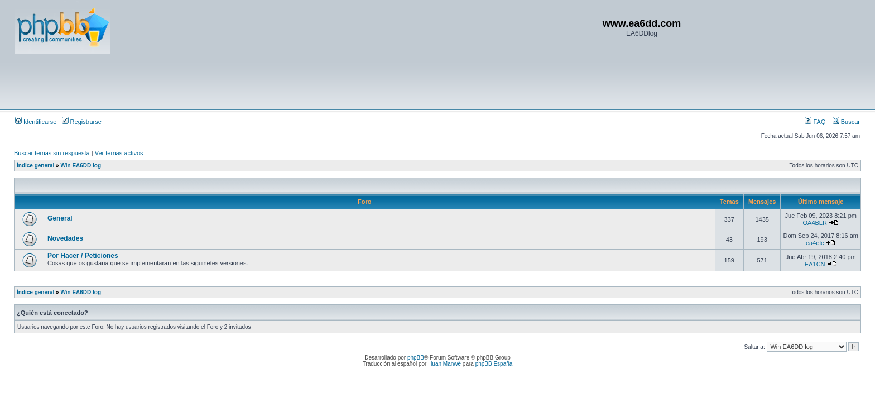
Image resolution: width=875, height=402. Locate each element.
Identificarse (35, 121)
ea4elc (815, 243)
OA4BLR (814, 222)
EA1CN (815, 264)
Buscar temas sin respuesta (52, 153)
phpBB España (494, 364)
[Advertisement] (218, 81)
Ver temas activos (119, 153)
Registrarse (82, 121)
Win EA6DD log (80, 165)
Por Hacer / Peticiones (82, 256)
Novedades (65, 238)
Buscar (846, 121)
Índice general (35, 165)
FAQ (815, 121)
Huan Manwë (444, 364)
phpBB (415, 358)
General (60, 218)
